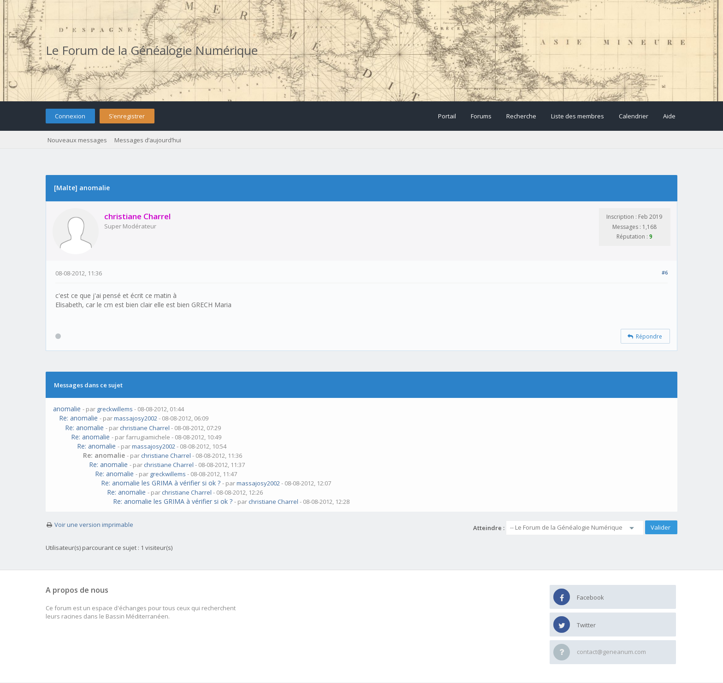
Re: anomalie (78, 418)
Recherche (521, 116)
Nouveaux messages (77, 140)
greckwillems (115, 409)
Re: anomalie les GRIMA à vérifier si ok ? (160, 483)
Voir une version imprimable (93, 524)
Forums (481, 116)
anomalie (67, 408)
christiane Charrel (145, 428)
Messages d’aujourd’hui (147, 140)
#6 (665, 272)
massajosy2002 (135, 418)
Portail (447, 116)
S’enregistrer (127, 116)
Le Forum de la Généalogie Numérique (152, 50)
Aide (669, 116)
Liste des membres (577, 116)
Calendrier (633, 116)
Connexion (70, 116)
